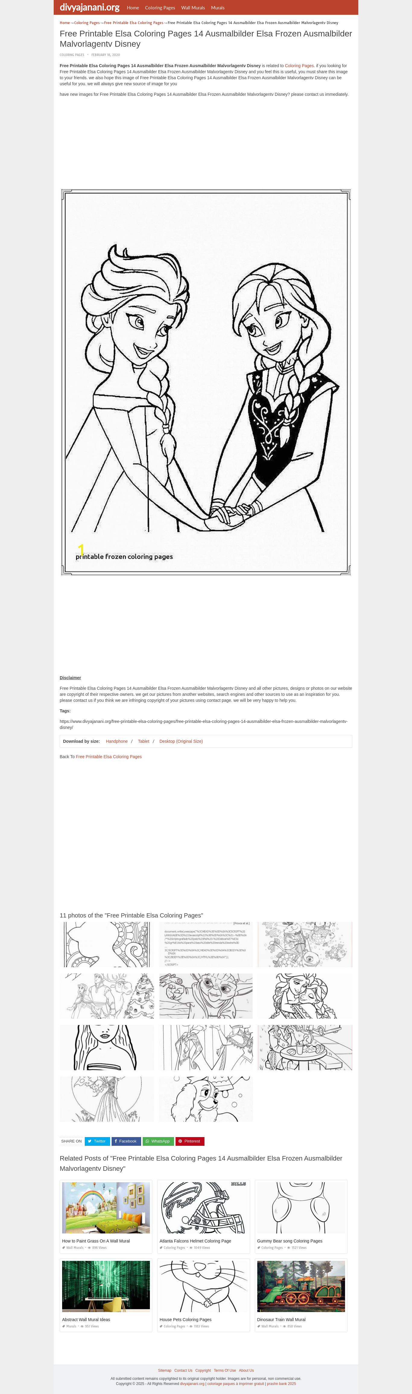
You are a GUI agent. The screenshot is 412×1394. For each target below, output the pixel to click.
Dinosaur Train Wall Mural (281, 1319)
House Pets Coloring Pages (185, 1319)
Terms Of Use (225, 1370)
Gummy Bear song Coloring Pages (289, 1241)
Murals (218, 7)
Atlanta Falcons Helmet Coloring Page (195, 1241)
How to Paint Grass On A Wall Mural (96, 1241)
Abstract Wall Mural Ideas (86, 1319)
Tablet (143, 741)
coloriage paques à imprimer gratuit (235, 1384)
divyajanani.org (89, 7)
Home (133, 7)
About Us (246, 1370)
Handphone (117, 741)
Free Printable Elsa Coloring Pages (109, 756)
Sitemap (164, 1370)
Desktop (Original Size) (181, 741)
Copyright (203, 1370)
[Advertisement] (206, 144)
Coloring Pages (160, 7)
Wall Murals (193, 7)
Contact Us (183, 1370)
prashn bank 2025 (281, 1384)
